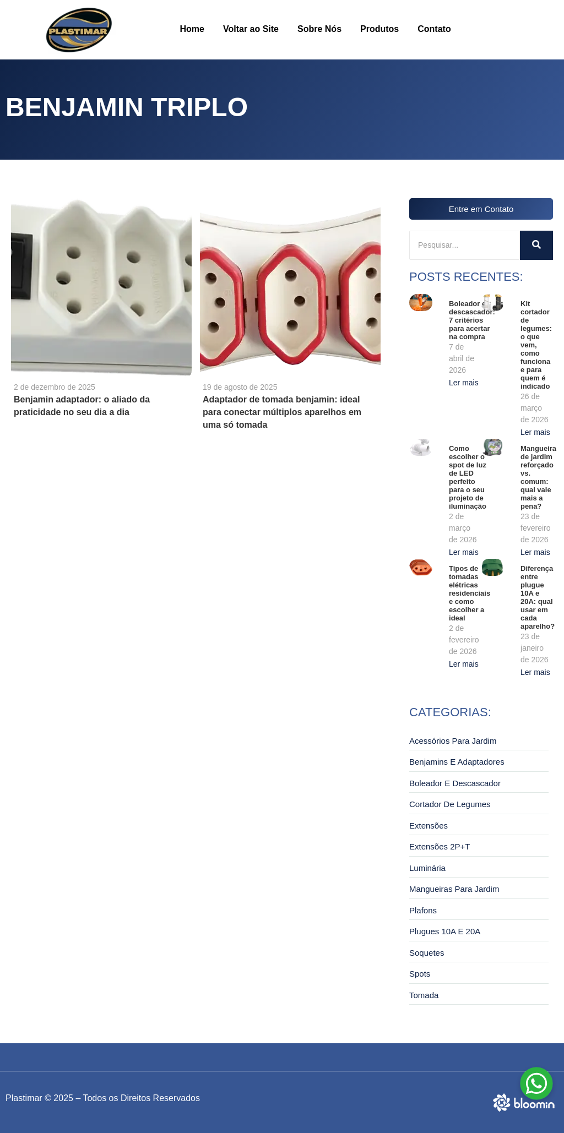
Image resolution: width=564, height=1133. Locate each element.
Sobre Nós (319, 29)
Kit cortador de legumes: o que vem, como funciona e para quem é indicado (536, 344)
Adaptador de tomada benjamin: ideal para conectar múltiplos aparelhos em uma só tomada (282, 412)
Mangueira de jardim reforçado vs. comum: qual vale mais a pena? (538, 477)
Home (192, 29)
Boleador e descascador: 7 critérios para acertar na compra (472, 320)
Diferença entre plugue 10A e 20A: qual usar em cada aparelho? (537, 597)
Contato (434, 29)
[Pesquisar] (464, 245)
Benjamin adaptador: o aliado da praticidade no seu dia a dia (82, 406)
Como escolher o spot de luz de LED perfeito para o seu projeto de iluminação (467, 477)
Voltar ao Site (251, 29)
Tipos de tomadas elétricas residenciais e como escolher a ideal (469, 593)
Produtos (379, 29)
